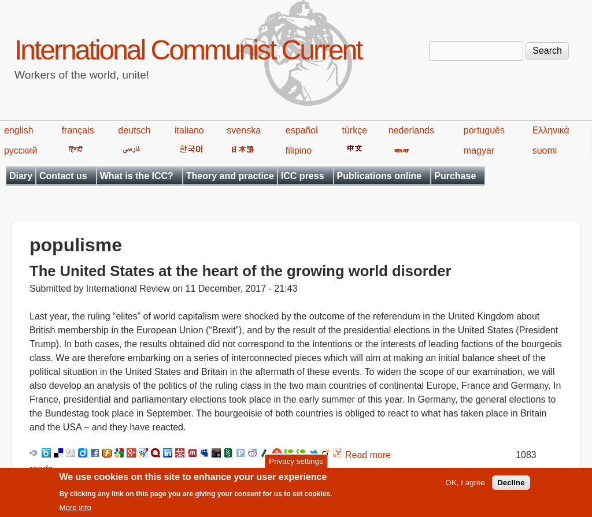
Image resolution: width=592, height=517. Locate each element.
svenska (244, 130)
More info (75, 511)
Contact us (63, 176)
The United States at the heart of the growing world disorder (240, 271)
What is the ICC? (136, 176)
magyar (479, 150)
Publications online (379, 176)
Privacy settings (296, 464)
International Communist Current (188, 50)
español (302, 130)
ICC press (302, 176)
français (78, 130)
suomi (544, 150)
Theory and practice (230, 176)
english (19, 130)
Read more (368, 455)
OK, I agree (465, 486)
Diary (20, 176)
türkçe (354, 130)
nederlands (411, 130)
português (484, 130)
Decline (510, 486)
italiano (189, 130)
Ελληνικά (550, 130)
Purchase (455, 176)
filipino (299, 150)
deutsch (134, 130)
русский (20, 150)
